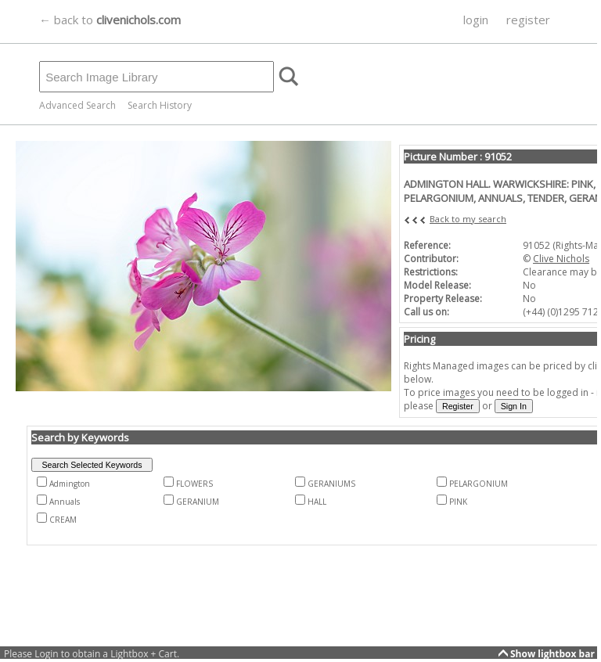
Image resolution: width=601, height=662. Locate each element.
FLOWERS (194, 483)
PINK (458, 501)
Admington (69, 483)
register (528, 19)
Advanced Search (77, 105)
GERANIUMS (331, 483)
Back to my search (468, 219)
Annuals (64, 501)
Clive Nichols (561, 258)
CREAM (63, 519)
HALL (317, 501)
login (475, 19)
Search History (160, 105)
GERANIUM (197, 501)
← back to (110, 19)
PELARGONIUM (478, 483)
